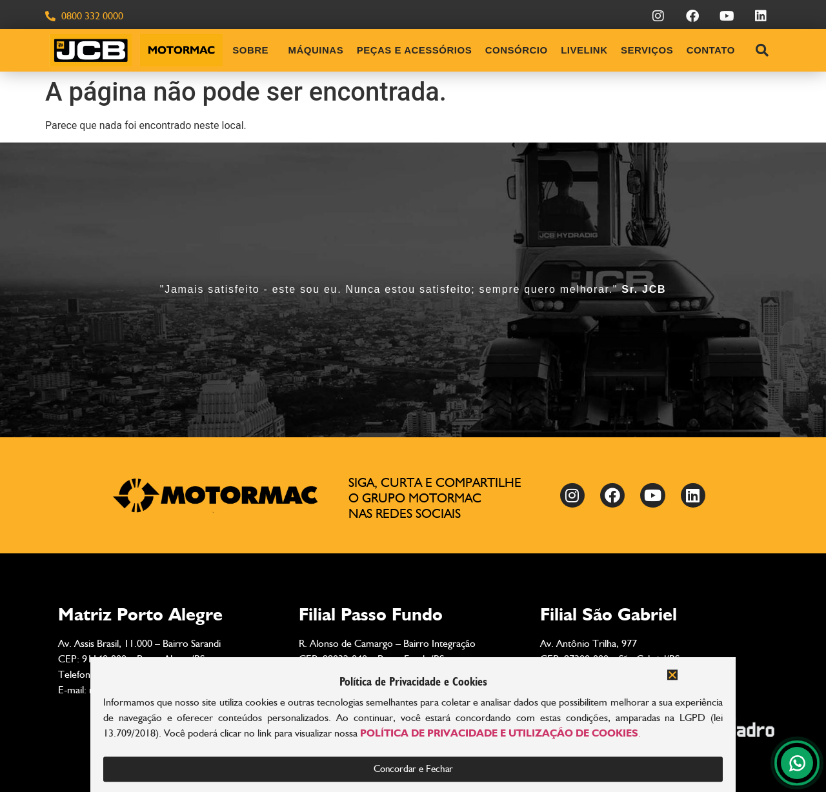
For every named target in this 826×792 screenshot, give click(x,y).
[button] (672, 681)
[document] (413, 396)
